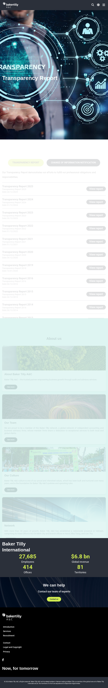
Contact (6, 643)
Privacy (6, 651)
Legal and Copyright (12, 647)
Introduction (8, 627)
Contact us (54, 599)
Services (7, 631)
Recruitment (9, 635)
